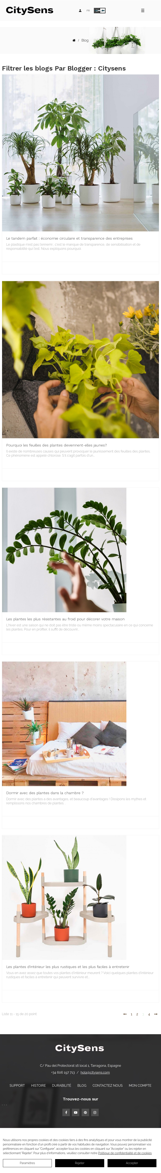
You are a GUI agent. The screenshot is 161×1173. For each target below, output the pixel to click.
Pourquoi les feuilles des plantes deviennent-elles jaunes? (56, 445)
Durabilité (61, 1086)
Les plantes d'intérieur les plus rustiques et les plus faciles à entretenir (67, 966)
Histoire (38, 1086)
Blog (81, 1086)
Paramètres (27, 1163)
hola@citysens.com (95, 1072)
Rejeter (79, 1163)
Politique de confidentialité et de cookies (125, 1153)
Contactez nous (108, 1086)
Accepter (132, 1163)
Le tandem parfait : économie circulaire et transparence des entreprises (69, 238)
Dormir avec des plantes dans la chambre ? (45, 793)
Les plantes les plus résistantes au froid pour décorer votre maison (65, 619)
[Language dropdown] (88, 10)
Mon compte (140, 1086)
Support (17, 1086)
